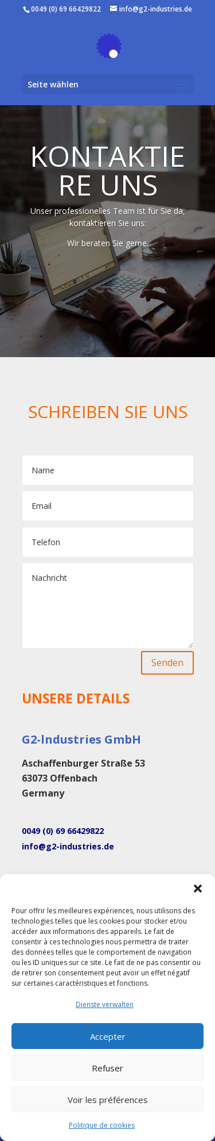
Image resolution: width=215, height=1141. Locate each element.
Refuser (107, 1068)
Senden (167, 662)
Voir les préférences (108, 1099)
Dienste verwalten (105, 1004)
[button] (198, 888)
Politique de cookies (102, 1125)
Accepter (108, 1036)
